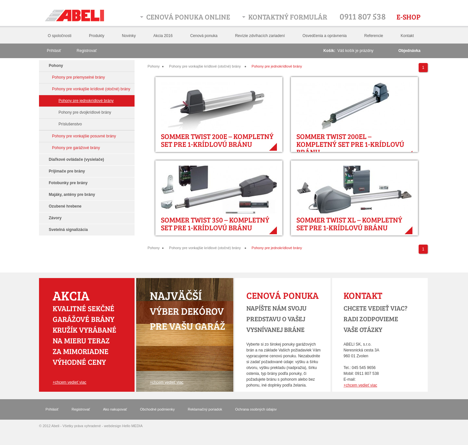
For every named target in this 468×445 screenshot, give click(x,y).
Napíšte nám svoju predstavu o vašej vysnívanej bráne (276, 318)
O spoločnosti (60, 35)
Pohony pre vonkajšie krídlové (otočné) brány (205, 66)
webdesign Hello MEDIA (123, 426)
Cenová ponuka (203, 35)
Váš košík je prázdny (355, 50)
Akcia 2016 (163, 35)
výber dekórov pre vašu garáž (187, 310)
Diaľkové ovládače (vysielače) (76, 159)
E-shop (408, 16)
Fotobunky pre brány (68, 183)
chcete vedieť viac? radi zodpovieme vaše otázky (376, 318)
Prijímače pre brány (67, 171)
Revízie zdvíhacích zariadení (260, 35)
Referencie (373, 35)
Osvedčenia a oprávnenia (325, 35)
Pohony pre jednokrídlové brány (277, 66)
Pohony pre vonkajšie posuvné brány (84, 136)
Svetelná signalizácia (68, 229)
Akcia (71, 295)
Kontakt (407, 35)
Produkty (96, 35)
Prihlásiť (54, 50)
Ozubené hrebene (65, 206)
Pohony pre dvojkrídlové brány (84, 112)
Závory (55, 218)
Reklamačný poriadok (205, 409)
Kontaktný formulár (287, 16)
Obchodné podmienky (157, 409)
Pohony (154, 66)
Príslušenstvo (70, 124)
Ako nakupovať (115, 409)
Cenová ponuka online (188, 16)
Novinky (129, 35)
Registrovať (87, 50)
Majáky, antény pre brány (72, 194)
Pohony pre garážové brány (76, 148)
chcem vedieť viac (70, 382)
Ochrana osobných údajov (256, 409)
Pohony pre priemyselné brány (78, 77)
